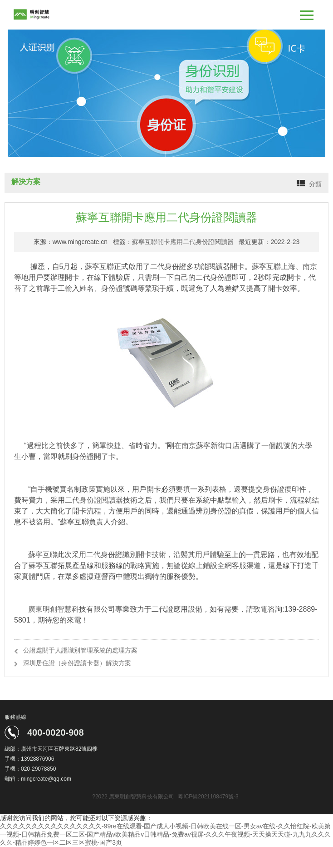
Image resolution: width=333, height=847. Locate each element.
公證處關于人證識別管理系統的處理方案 (80, 650)
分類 (315, 184)
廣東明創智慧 (50, 609)
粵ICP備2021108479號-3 (208, 796)
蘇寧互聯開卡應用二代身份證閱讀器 (183, 241)
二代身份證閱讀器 (94, 500)
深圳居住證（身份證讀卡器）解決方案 (77, 663)
